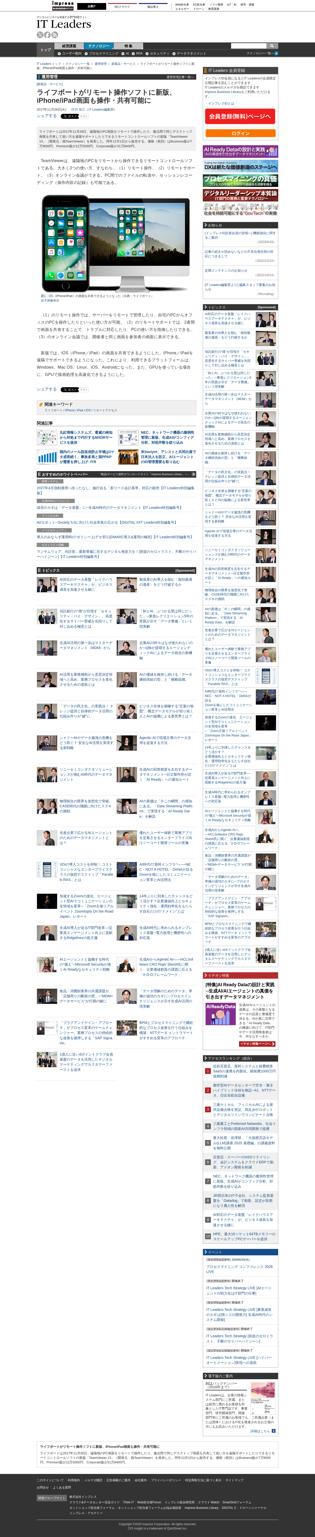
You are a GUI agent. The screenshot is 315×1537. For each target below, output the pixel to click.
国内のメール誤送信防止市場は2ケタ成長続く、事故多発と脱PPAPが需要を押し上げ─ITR (87, 457)
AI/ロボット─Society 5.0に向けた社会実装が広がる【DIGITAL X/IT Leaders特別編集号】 (107, 522)
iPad (80, 410)
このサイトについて (50, 1480)
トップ (45, 50)
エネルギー (182, 9)
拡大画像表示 (50, 300)
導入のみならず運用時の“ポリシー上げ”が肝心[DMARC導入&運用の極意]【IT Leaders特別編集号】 (115, 537)
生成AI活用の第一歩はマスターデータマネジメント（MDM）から (228, 398)
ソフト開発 (216, 4)
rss (54, 34)
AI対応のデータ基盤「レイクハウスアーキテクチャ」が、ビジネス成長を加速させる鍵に (86, 584)
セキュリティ (160, 53)
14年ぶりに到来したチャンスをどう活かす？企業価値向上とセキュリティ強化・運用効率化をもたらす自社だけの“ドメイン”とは (228, 756)
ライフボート (54, 410)
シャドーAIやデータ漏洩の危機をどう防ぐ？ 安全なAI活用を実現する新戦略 (86, 743)
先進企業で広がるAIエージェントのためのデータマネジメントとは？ (86, 838)
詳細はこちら (260, 1431)
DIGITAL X (229, 1508)
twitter (40, 34)
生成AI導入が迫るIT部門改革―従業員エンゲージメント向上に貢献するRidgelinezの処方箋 (86, 933)
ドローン (198, 9)
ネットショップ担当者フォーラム (92, 1508)
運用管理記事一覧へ (180, 77)
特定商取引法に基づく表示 (203, 1480)
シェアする (47, 116)
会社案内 (141, 1480)
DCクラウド (122, 6)
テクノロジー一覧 (78, 64)
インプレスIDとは (221, 103)
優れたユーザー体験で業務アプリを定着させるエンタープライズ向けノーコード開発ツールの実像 (165, 838)
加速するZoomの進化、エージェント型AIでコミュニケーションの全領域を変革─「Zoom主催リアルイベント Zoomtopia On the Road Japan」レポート (87, 906)
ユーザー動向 (72, 53)
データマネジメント (191, 53)
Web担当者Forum (149, 1502)
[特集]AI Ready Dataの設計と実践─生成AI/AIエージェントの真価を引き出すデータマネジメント (240, 991)
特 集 (129, 46)
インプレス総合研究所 (180, 1502)
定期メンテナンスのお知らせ (226, 270)
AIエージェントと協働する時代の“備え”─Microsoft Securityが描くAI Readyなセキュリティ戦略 (85, 964)
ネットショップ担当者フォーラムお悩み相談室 (149, 1508)
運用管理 (101, 64)
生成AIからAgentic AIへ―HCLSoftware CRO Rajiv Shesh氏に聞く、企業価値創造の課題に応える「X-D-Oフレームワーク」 (227, 839)
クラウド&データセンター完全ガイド (94, 1502)
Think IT (128, 1502)
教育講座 (213, 9)
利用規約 (74, 1480)
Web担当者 (182, 4)
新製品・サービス (123, 64)
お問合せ (43, 1487)
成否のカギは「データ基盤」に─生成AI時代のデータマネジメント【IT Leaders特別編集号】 (110, 508)
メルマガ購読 (93, 1480)
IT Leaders (64, 23)
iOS (88, 410)
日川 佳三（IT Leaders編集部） (94, 109)
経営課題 (69, 46)
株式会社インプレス (83, 1497)
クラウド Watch (208, 1502)
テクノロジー (98, 46)
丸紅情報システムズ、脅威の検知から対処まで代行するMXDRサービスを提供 (86, 437)
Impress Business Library (223, 92)
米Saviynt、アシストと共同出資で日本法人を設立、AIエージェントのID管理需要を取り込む (168, 457)
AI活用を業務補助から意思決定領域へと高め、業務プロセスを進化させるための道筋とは (86, 679)
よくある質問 (62, 1487)
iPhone (69, 410)
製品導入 (153, 6)
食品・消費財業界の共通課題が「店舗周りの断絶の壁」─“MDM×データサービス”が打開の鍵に (86, 996)
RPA (139, 53)
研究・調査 (247, 4)
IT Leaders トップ (49, 64)
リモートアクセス (105, 410)
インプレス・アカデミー (86, 1513)
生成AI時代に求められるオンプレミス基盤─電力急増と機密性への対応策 (165, 933)
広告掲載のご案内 (118, 1480)
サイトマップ (234, 1480)
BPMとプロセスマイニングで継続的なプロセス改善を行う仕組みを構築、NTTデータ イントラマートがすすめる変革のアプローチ (228, 933)
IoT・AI (232, 4)
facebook (47, 34)
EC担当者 (199, 4)
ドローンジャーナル (252, 1508)
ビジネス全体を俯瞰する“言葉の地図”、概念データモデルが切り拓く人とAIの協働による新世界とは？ (166, 711)
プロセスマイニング (104, 53)
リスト (84, 116)
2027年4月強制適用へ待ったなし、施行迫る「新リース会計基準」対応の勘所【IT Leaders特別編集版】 (115, 490)
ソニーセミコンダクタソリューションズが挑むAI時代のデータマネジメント (86, 774)
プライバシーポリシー (166, 1480)
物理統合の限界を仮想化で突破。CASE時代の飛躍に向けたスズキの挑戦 (86, 806)
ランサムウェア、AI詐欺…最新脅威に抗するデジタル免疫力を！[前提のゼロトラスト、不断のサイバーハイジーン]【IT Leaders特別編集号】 (116, 554)
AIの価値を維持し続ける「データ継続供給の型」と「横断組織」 (227, 457)
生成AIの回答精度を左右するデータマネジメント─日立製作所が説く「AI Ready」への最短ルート (165, 774)
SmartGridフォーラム (236, 1502)
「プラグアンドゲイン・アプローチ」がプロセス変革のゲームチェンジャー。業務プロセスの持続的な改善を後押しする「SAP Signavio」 (86, 1033)
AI (127, 53)
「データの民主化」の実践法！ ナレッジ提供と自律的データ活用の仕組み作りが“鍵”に (86, 711)
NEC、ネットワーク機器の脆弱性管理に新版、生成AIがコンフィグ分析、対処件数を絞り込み (167, 437)
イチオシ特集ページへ (256, 1043)
